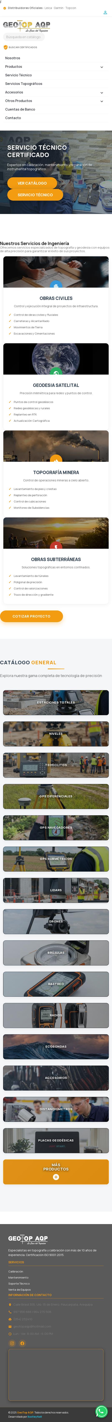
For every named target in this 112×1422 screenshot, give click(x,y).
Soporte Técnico (19, 1283)
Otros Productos (56, 101)
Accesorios (56, 93)
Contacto (13, 118)
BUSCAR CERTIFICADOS (20, 47)
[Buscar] (24, 37)
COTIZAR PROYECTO (31, 616)
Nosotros (12, 58)
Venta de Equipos (19, 1289)
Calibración (15, 1271)
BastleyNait (35, 1416)
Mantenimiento (18, 1277)
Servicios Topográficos (23, 83)
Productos (56, 67)
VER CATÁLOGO (32, 183)
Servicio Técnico (18, 75)
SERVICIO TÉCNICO (35, 194)
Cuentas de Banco (20, 109)
